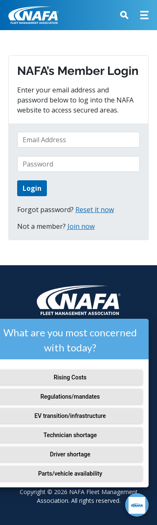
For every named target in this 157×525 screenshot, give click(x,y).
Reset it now (94, 209)
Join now (81, 226)
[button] (124, 15)
